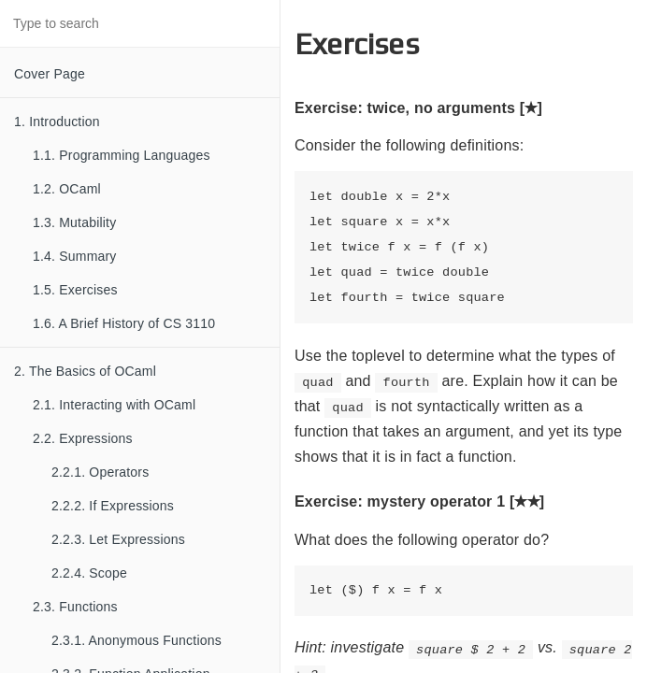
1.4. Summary (75, 256)
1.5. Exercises (75, 289)
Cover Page (49, 73)
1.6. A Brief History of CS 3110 (124, 323)
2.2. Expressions (83, 438)
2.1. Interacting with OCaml (114, 404)
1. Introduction (57, 121)
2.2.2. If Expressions (112, 505)
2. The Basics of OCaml (85, 371)
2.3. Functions (75, 606)
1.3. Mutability (74, 222)
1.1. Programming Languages (121, 155)
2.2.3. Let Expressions (118, 539)
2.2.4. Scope (89, 573)
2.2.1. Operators (100, 472)
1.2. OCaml (67, 188)
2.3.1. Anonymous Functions (136, 640)
